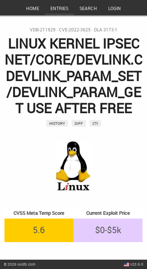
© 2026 (19, 264)
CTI (95, 123)
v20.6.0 (136, 264)
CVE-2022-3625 (75, 30)
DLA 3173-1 (106, 30)
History (57, 123)
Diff (79, 123)
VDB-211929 (43, 30)
